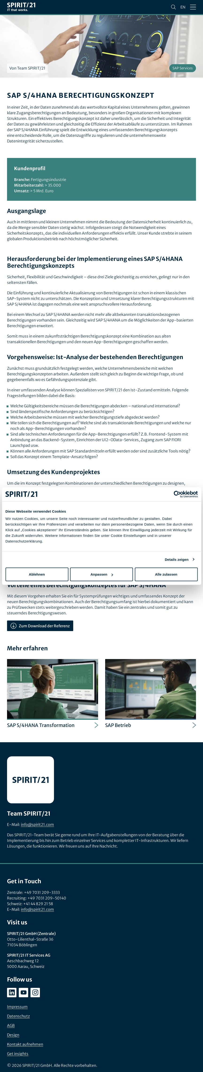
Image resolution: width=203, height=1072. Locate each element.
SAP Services (182, 68)
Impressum (17, 1006)
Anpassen (101, 574)
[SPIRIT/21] (21, 7)
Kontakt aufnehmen (25, 1044)
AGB (11, 1025)
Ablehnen (37, 574)
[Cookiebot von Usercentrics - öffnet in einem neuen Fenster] (177, 494)
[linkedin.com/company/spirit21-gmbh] (11, 992)
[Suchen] (173, 7)
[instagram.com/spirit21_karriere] (35, 992)
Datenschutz (18, 1016)
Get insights (17, 1053)
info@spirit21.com (37, 824)
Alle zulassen (166, 574)
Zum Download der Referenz (40, 626)
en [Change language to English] (182, 7)
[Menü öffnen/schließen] (193, 7)
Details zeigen (176, 559)
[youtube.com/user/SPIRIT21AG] (23, 992)
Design (13, 1035)
